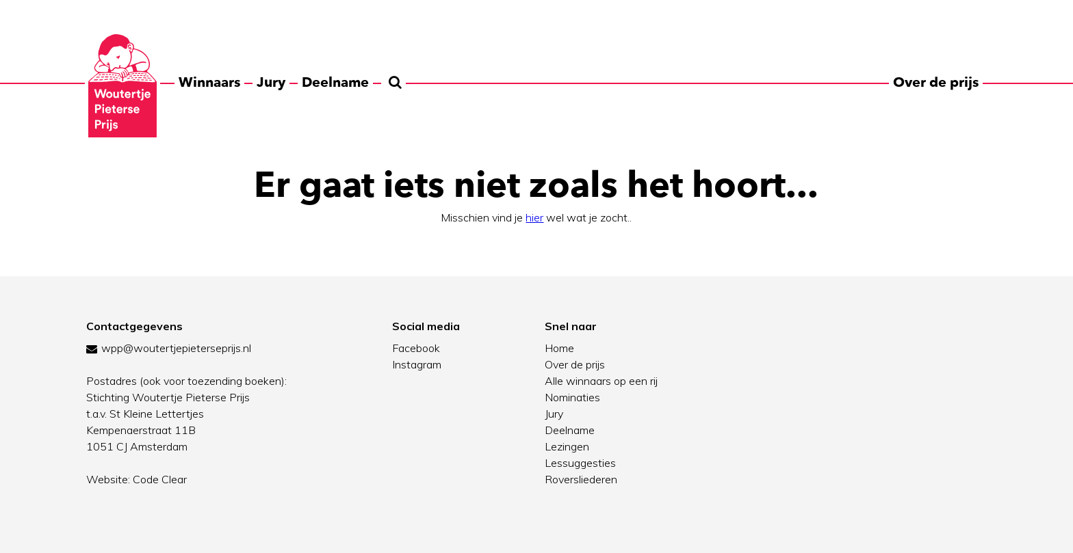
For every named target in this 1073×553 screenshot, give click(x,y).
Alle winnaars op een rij (601, 381)
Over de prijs (936, 82)
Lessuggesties (580, 463)
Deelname (335, 82)
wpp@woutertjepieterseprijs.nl (176, 348)
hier (534, 217)
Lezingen (567, 446)
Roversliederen (581, 479)
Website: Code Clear (136, 479)
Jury (271, 82)
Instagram (416, 364)
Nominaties (572, 397)
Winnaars (209, 82)
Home (559, 348)
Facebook (416, 348)
